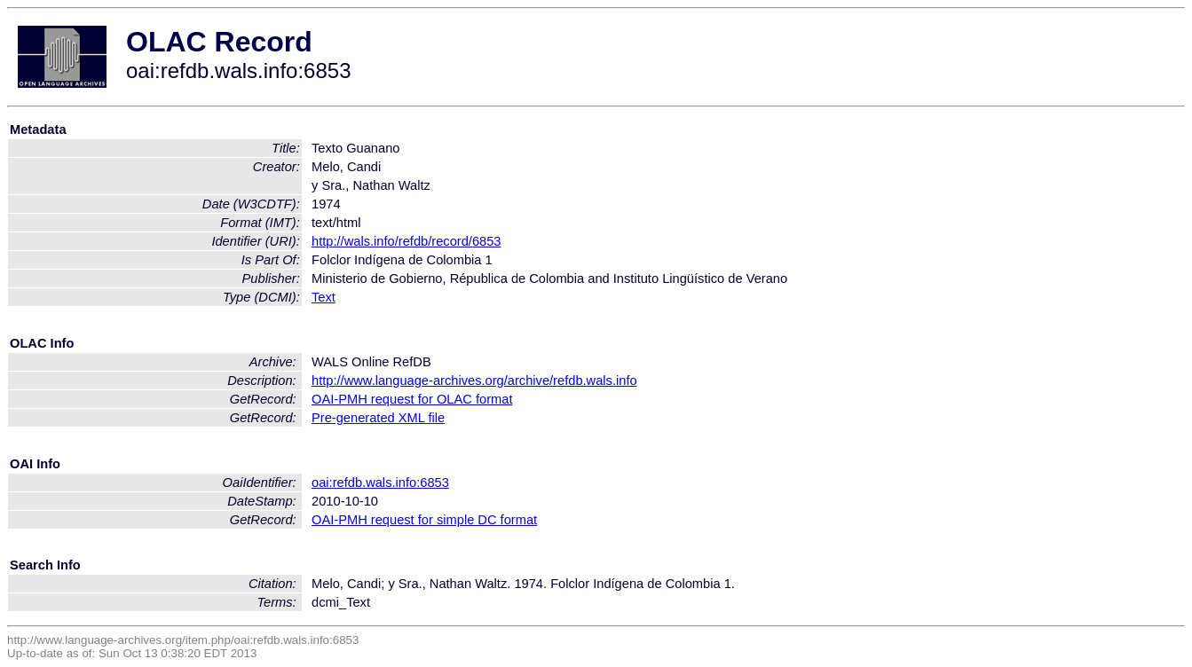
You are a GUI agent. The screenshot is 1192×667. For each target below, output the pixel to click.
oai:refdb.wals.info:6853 (380, 482)
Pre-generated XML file (378, 418)
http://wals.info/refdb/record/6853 (406, 241)
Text (323, 297)
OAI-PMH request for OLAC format (412, 399)
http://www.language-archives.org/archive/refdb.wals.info (474, 380)
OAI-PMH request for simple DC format (424, 520)
